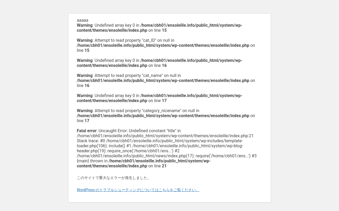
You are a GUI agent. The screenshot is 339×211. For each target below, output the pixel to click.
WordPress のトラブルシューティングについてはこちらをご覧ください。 (138, 190)
